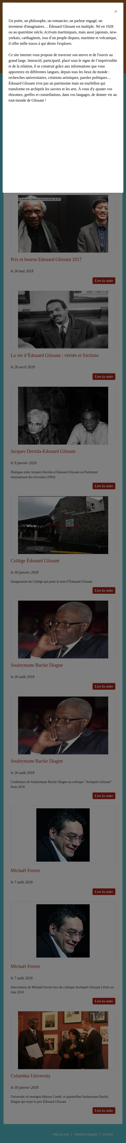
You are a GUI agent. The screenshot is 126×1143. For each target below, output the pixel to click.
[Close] (116, 11)
